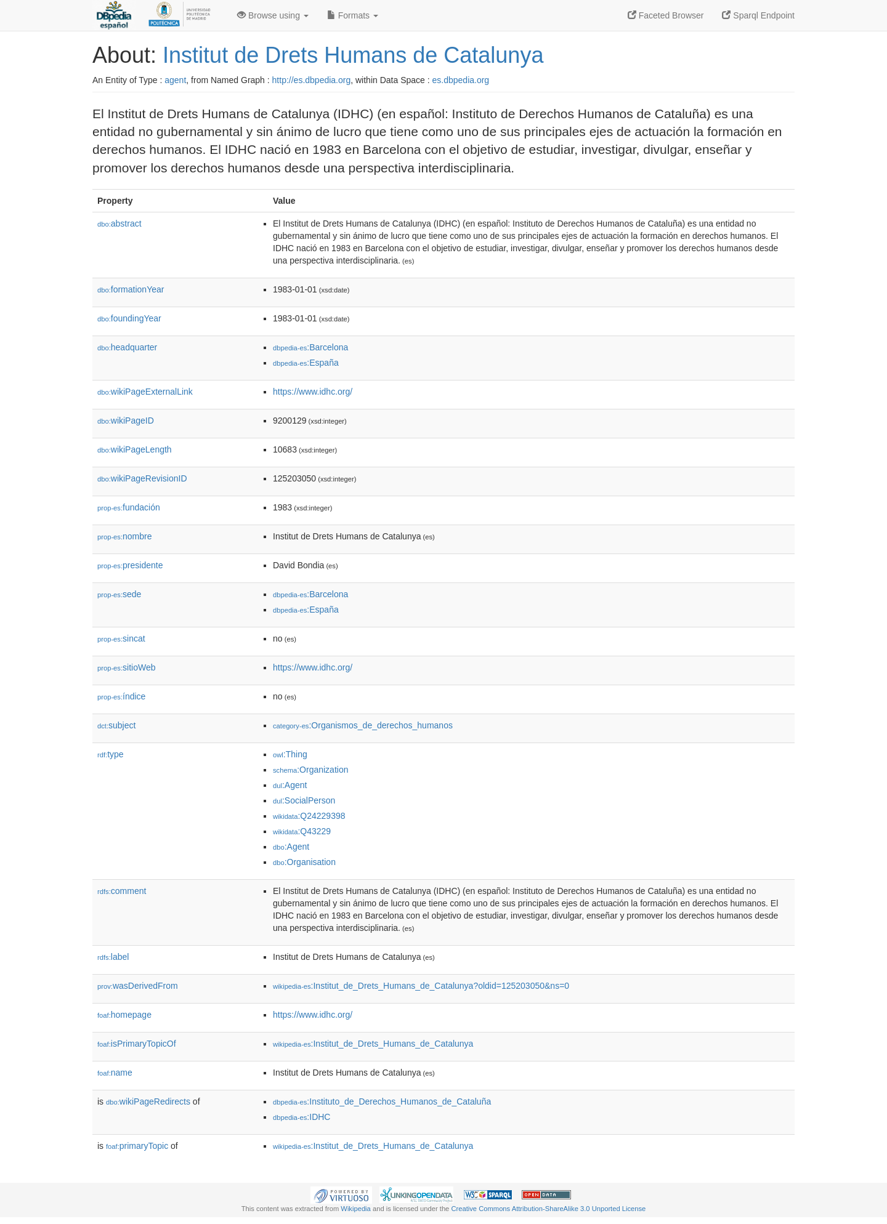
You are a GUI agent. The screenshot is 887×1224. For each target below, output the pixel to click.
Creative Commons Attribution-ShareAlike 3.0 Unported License (548, 1208)
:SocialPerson (304, 800)
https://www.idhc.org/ (312, 392)
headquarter (127, 347)
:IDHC (301, 1117)
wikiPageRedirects (148, 1101)
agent (175, 80)
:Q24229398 (309, 816)
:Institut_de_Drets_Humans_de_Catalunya (373, 1044)
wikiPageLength (134, 449)
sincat (121, 638)
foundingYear (129, 318)
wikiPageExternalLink (145, 392)
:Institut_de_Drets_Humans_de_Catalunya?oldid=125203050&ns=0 (421, 986)
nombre (124, 536)
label (113, 957)
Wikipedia (356, 1208)
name (114, 1072)
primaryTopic (137, 1146)
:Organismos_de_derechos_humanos (363, 725)
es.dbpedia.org (461, 80)
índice (121, 696)
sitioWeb (126, 667)
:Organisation (304, 862)
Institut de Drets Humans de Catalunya (353, 55)
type (110, 754)
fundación (128, 507)
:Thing (290, 754)
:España (306, 363)
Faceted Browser (666, 15)
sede (119, 594)
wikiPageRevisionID (142, 478)
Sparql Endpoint (758, 15)
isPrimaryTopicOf (136, 1044)
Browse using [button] (273, 15)
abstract (119, 223)
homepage (124, 1015)
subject (116, 725)
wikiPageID (125, 420)
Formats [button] (352, 15)
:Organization (310, 770)
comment (121, 891)
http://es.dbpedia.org (311, 80)
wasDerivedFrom (137, 986)
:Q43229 (302, 831)
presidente (130, 565)
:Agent (290, 785)
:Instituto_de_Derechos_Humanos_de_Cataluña (382, 1101)
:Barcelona (310, 347)
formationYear (130, 289)
